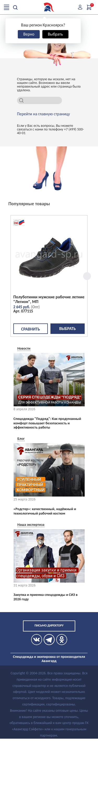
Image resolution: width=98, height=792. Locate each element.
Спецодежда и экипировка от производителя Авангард (49, 658)
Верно (28, 34)
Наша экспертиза (31, 524)
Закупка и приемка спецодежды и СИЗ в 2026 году (46, 597)
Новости (24, 348)
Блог (21, 438)
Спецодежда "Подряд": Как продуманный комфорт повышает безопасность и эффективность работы (47, 423)
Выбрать (55, 34)
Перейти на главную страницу (43, 114)
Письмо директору (49, 625)
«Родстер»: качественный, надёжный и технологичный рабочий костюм (45, 511)
